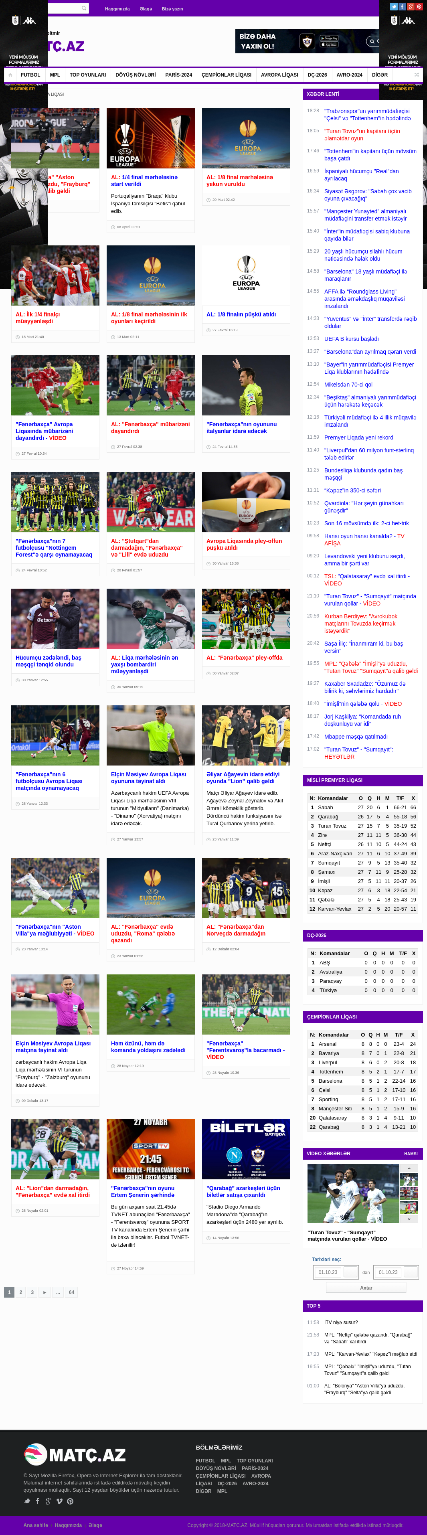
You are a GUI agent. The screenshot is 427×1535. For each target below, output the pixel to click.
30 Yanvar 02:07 (225, 673)
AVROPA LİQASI (279, 75)
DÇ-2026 (317, 75)
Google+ (411, 6)
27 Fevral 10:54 (34, 454)
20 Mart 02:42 (223, 200)
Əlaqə (146, 8)
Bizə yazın (172, 8)
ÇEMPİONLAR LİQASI (226, 75)
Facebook (402, 6)
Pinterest (419, 6)
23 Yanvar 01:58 (130, 956)
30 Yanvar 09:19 (130, 687)
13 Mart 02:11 (128, 337)
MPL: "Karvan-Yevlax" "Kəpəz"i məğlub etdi (370, 1354)
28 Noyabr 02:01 (35, 1211)
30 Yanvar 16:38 (225, 563)
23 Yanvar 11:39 (225, 839)
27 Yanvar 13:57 (130, 839)
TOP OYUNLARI (88, 75)
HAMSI (411, 1154)
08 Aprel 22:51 (128, 227)
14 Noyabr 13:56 (225, 1238)
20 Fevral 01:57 (129, 570)
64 (71, 1292)
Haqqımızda (117, 8)
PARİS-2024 (179, 75)
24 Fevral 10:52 (34, 570)
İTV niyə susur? (341, 1322)
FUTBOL (30, 75)
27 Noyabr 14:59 (130, 1268)
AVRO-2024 (349, 75)
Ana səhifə (36, 1525)
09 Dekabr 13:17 (35, 1101)
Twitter (394, 6)
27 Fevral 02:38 (129, 447)
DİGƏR (380, 75)
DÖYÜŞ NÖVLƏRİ (135, 75)
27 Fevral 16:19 (225, 330)
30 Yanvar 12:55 (35, 680)
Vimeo (59, 1501)
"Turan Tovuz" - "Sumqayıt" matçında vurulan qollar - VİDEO (347, 1235)
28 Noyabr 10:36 (225, 1073)
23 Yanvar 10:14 (35, 949)
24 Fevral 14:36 (225, 447)
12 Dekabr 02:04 (225, 949)
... (58, 1292)
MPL (55, 75)
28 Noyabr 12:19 (130, 1066)
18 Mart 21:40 (33, 337)
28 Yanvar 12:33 (35, 804)
